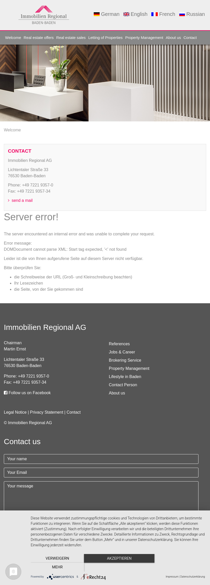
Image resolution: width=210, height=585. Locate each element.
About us (173, 37)
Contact (190, 37)
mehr (178, 567)
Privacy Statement (46, 412)
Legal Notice (15, 412)
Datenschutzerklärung (192, 576)
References (119, 344)
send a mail (20, 200)
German (106, 14)
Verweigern (57, 567)
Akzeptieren (118, 567)
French (163, 14)
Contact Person (123, 385)
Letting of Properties (105, 37)
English (135, 14)
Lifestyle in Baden (125, 376)
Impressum (172, 576)
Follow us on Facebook (27, 393)
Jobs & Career (122, 352)
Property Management (144, 37)
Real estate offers (39, 37)
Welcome (13, 37)
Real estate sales (71, 37)
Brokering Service (125, 360)
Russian (192, 14)
